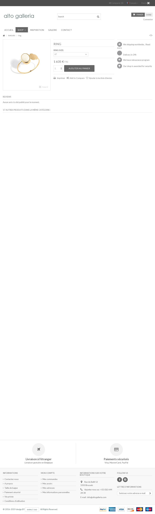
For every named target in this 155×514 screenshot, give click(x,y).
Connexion (148, 19)
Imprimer (60, 78)
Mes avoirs (47, 483)
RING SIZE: (59, 50)
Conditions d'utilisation (15, 501)
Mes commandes (50, 479)
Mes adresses (49, 488)
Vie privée (9, 496)
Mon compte (48, 473)
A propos (9, 483)
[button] (22, 29)
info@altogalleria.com (96, 497)
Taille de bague (11, 488)
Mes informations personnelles (56, 492)
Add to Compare (77, 78)
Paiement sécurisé (12, 492)
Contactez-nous (12, 479)
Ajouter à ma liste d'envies (100, 78)
